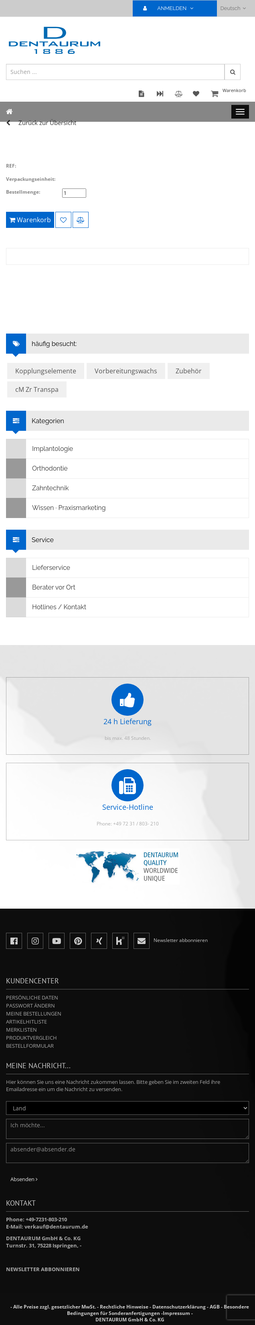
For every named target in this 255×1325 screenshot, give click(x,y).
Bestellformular (30, 1045)
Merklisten (21, 1029)
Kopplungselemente (45, 371)
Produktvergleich (31, 1037)
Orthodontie (37, 468)
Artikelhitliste (26, 1021)
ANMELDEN (171, 8)
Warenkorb (229, 94)
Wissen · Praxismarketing (56, 508)
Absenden (24, 1179)
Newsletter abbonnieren (43, 1269)
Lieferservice (38, 568)
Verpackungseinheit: (30, 179)
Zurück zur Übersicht (47, 123)
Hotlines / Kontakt (46, 607)
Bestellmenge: (23, 191)
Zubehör (189, 371)
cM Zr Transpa (37, 389)
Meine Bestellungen (33, 1013)
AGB (215, 1306)
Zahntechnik (37, 488)
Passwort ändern (30, 1005)
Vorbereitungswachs (126, 371)
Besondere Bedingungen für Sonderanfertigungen (158, 1310)
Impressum (176, 1313)
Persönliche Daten (32, 997)
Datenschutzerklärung (179, 1306)
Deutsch (233, 8)
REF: (11, 165)
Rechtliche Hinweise (124, 1306)
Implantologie (39, 449)
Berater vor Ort (40, 587)
